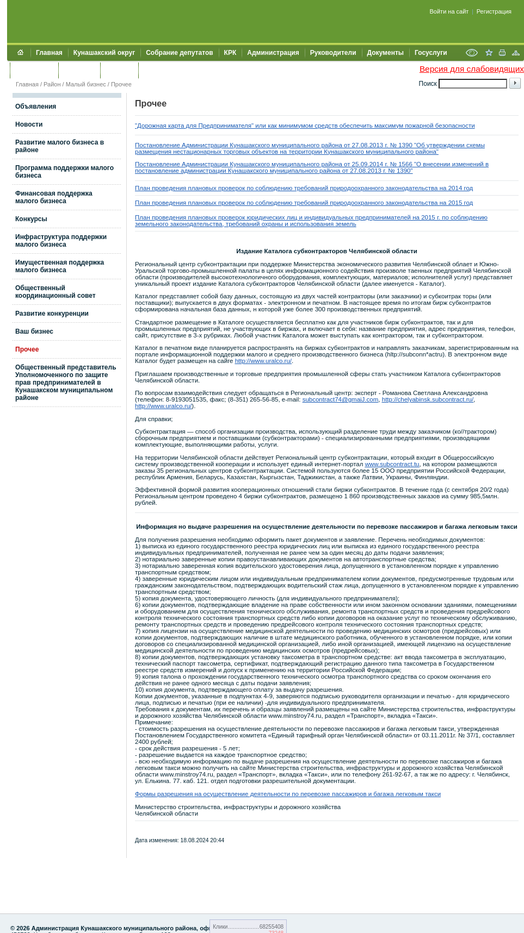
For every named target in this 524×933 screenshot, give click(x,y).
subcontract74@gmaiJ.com (341, 399)
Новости (28, 124)
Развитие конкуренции (52, 313)
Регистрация (494, 11)
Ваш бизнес (34, 331)
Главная (49, 53)
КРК (230, 53)
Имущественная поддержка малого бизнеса (59, 266)
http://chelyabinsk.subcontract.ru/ (427, 399)
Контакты (79, 70)
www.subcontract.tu (392, 464)
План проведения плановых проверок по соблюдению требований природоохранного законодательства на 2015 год (304, 202)
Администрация (273, 53)
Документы (385, 53)
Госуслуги (431, 53)
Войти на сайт (449, 11)
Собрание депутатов (179, 53)
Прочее (121, 84)
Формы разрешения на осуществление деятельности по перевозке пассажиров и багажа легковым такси (288, 794)
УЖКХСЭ (119, 70)
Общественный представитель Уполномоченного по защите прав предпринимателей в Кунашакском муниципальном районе (65, 383)
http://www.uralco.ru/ (263, 361)
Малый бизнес (86, 84)
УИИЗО (155, 70)
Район (52, 84)
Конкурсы (31, 219)
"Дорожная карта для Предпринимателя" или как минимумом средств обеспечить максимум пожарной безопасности (305, 125)
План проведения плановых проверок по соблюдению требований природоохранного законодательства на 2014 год (304, 188)
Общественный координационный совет (55, 291)
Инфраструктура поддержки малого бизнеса (61, 240)
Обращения (34, 70)
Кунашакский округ (104, 53)
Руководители (333, 53)
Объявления (35, 106)
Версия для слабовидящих (472, 68)
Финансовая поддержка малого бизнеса (54, 197)
